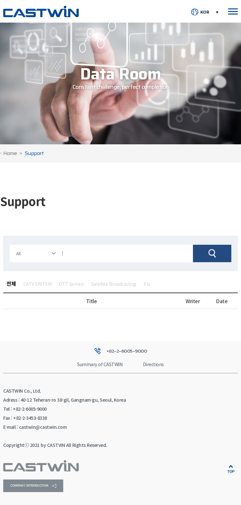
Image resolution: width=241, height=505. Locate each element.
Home (10, 153)
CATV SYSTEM (38, 284)
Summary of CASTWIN (99, 364)
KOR (204, 12)
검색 (212, 253)
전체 (11, 283)
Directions (153, 364)
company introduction (33, 485)
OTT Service (71, 284)
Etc (147, 284)
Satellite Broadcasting (113, 284)
